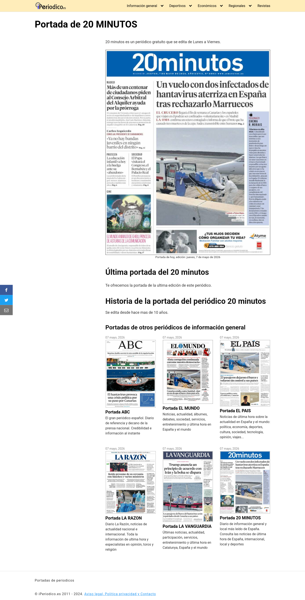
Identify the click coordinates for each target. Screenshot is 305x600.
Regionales (237, 6)
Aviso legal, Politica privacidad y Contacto (120, 594)
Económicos (207, 6)
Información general (142, 6)
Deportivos (177, 6)
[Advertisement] (70, 97)
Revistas (264, 6)
